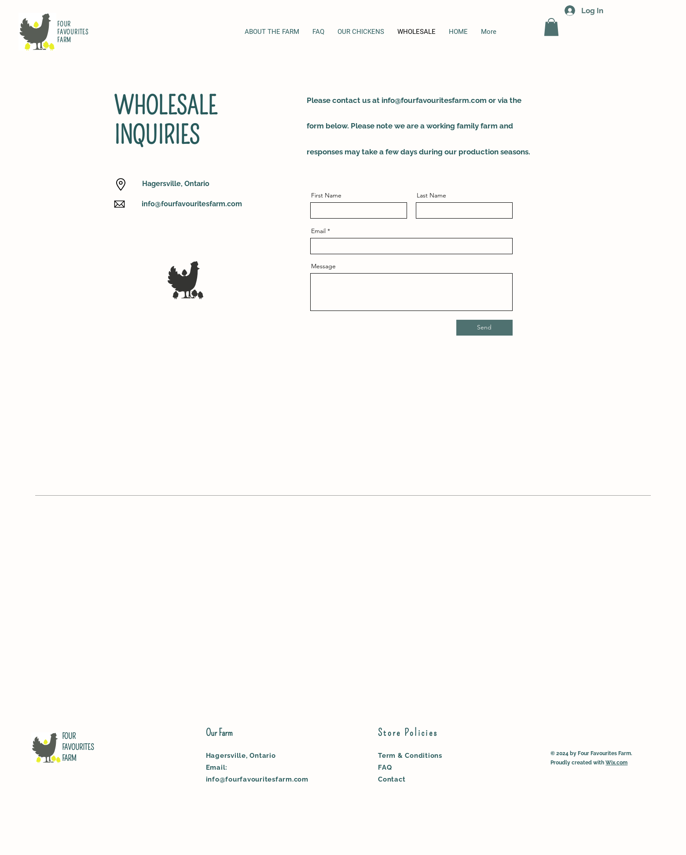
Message (323, 266)
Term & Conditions (410, 756)
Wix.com (616, 763)
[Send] (484, 328)
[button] (551, 27)
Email (318, 231)
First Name (326, 195)
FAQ (385, 767)
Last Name (431, 195)
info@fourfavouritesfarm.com (192, 204)
